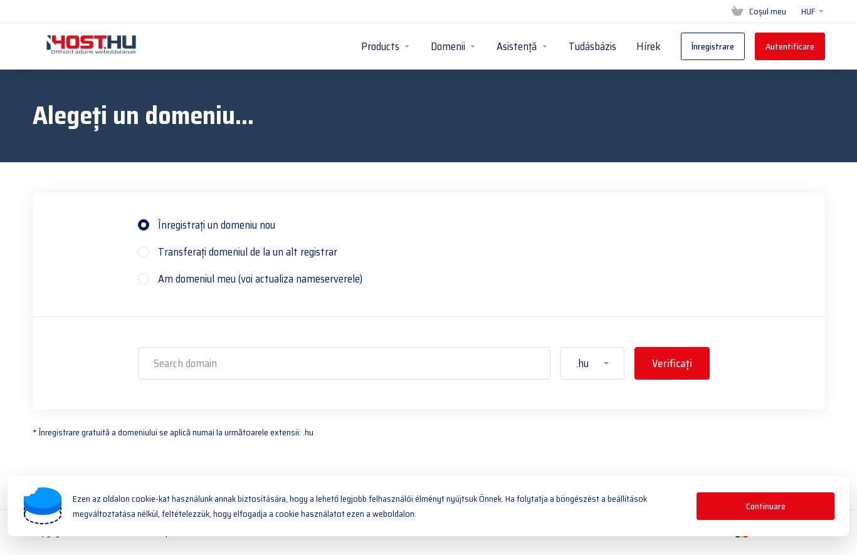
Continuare (766, 506)
